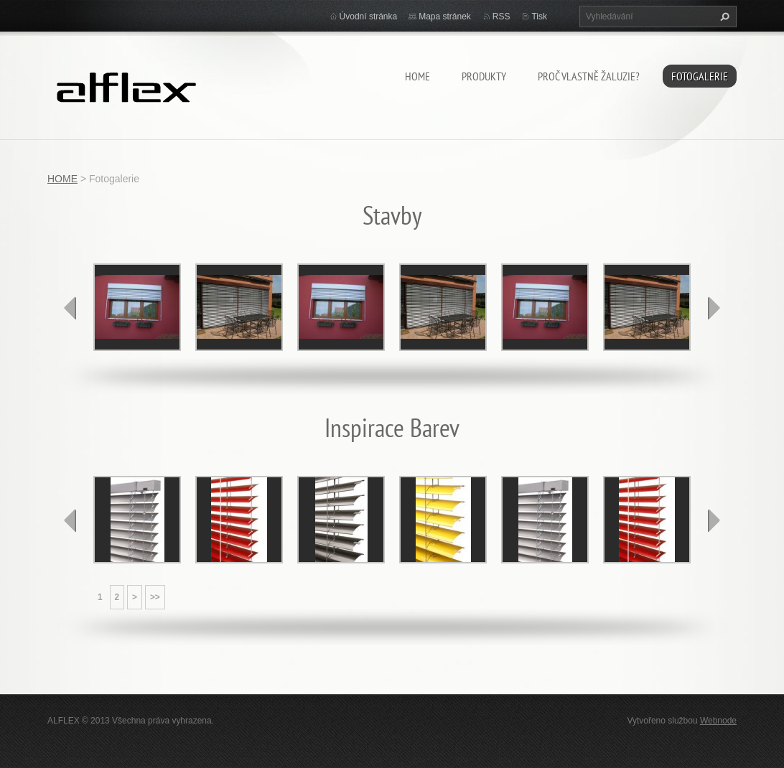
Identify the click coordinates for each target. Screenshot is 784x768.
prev (70, 308)
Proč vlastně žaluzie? (589, 76)
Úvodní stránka (369, 16)
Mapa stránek (445, 16)
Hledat (723, 16)
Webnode (718, 721)
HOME (417, 76)
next (713, 308)
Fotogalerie (699, 76)
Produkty (484, 76)
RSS (501, 16)
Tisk (539, 16)
